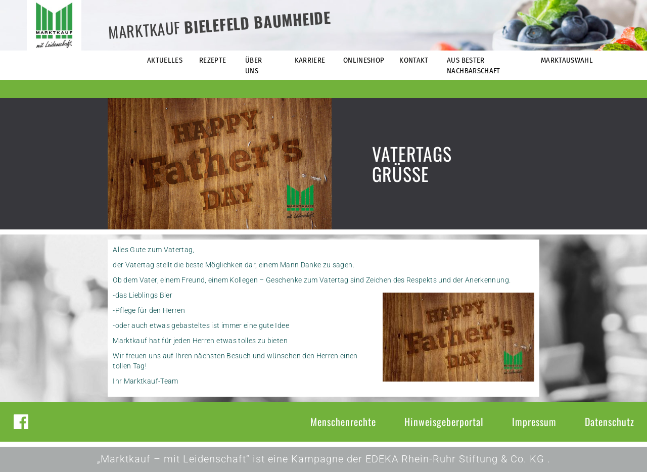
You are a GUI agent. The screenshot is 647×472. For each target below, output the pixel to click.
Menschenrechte (343, 421)
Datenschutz (609, 421)
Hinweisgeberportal (444, 421)
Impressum (534, 421)
